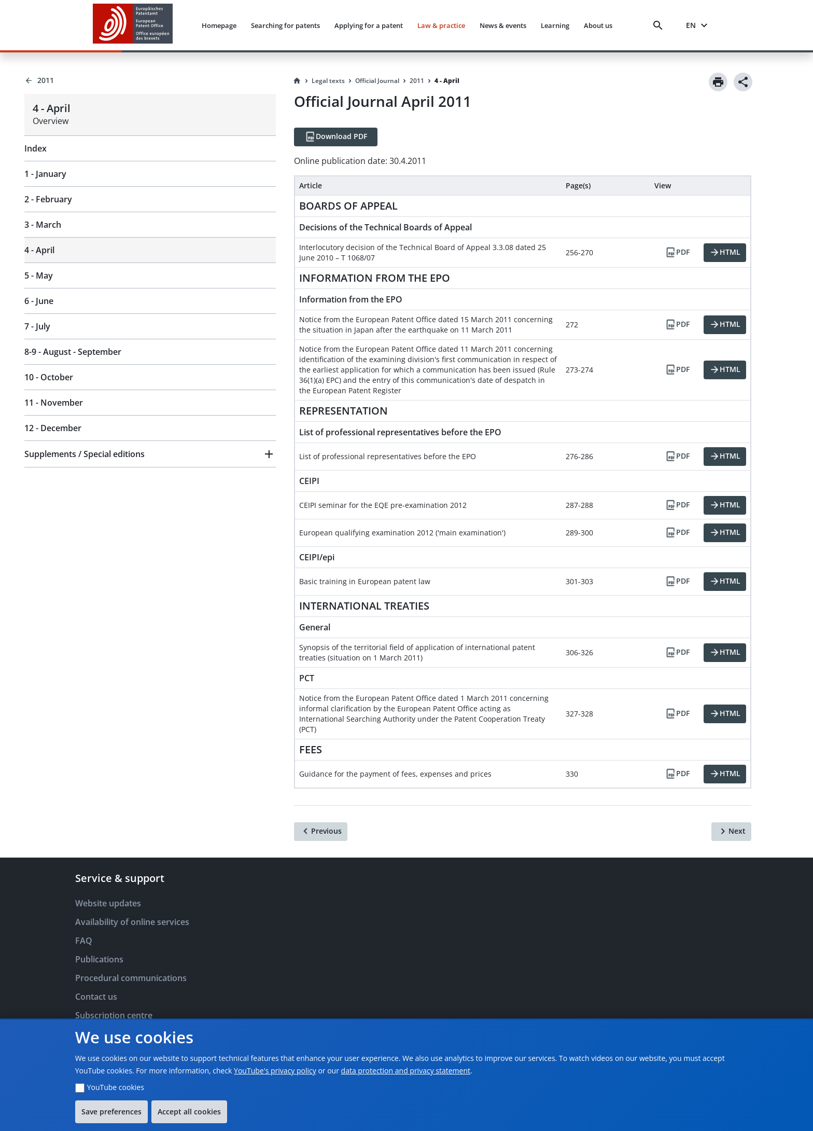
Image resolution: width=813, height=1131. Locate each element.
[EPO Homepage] (133, 25)
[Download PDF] (335, 137)
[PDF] (677, 252)
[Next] (731, 831)
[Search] (660, 25)
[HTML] (725, 252)
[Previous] (320, 831)
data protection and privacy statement (405, 1070)
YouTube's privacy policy (275, 1070)
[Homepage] (297, 81)
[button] (150, 454)
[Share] (743, 82)
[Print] (718, 82)
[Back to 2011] (150, 80)
